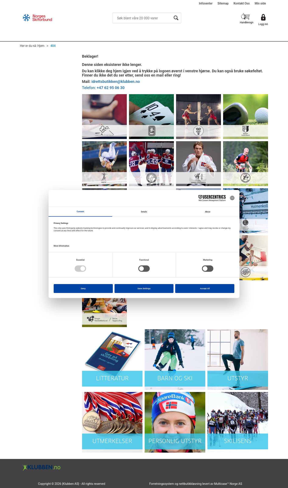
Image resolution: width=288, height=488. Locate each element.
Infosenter (206, 3)
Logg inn (263, 24)
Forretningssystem (161, 483)
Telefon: (103, 87)
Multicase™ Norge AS (228, 483)
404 (53, 45)
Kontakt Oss (241, 3)
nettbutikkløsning (190, 483)
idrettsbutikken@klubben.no (115, 81)
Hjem (41, 45)
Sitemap (223, 3)
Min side (260, 3)
